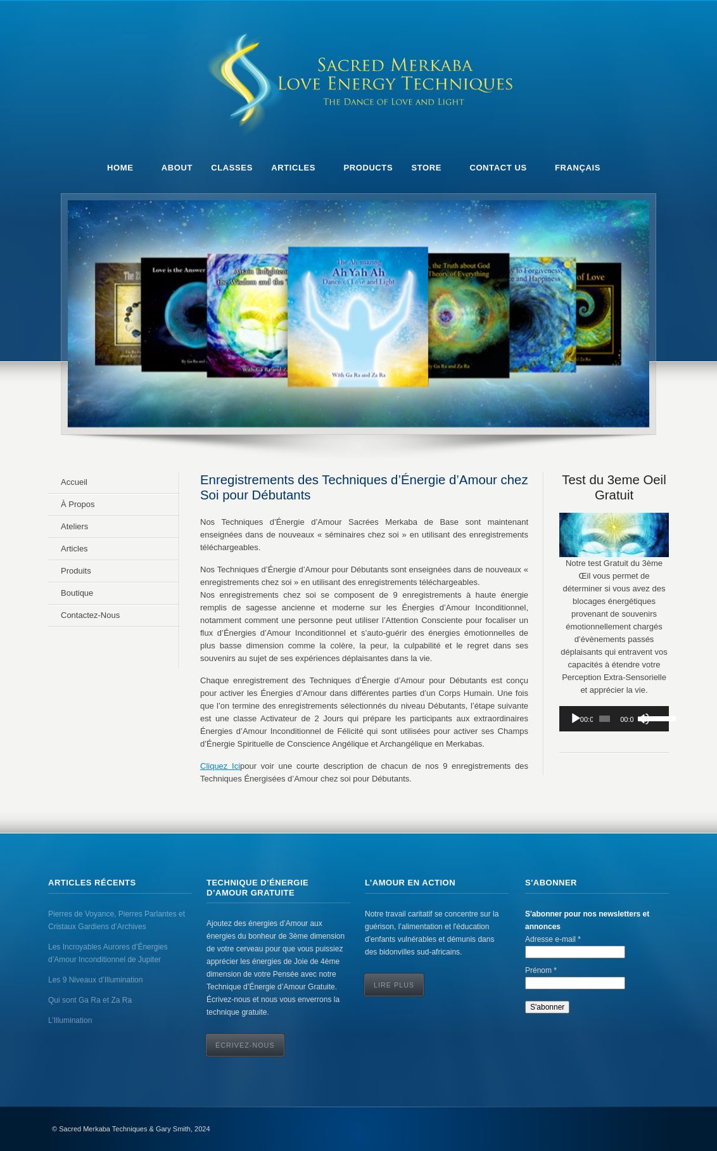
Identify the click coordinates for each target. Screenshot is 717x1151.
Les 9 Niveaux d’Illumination (95, 979)
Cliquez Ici (220, 766)
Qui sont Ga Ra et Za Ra (90, 1000)
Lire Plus (394, 985)
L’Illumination (70, 1020)
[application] (614, 718)
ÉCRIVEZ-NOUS (245, 1045)
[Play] (575, 718)
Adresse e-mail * (553, 939)
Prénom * (541, 970)
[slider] (604, 719)
